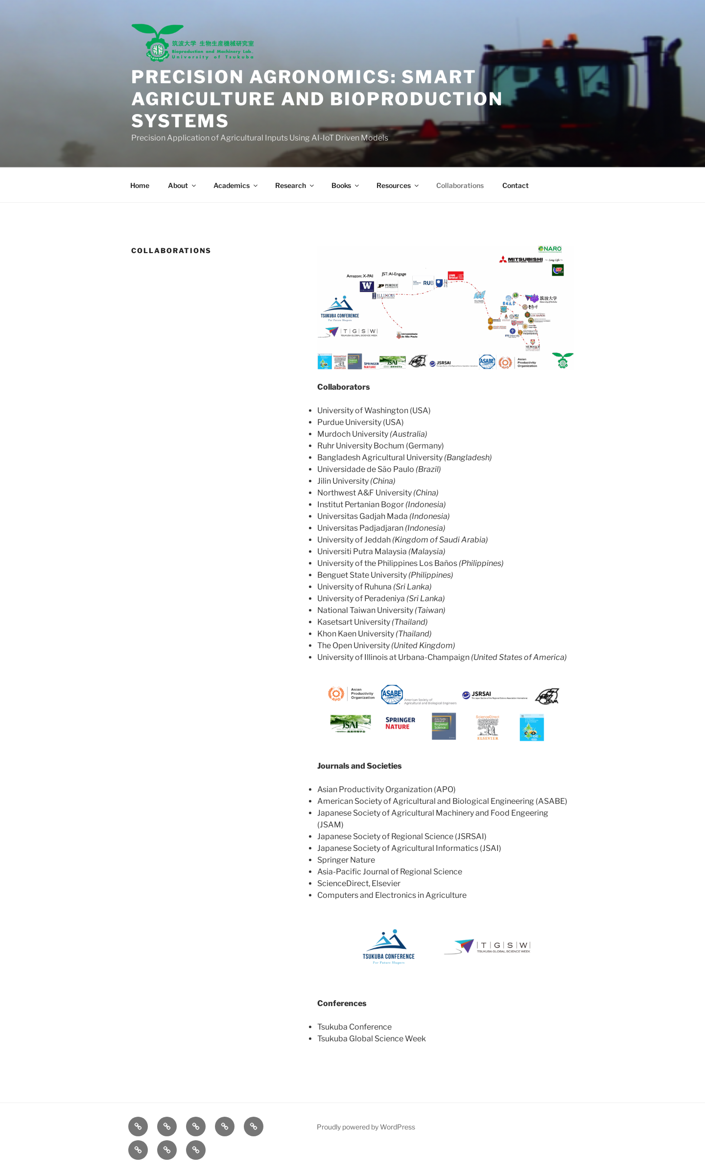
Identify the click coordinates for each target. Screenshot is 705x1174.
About (182, 185)
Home (139, 185)
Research (295, 185)
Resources (398, 185)
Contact (515, 185)
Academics (236, 185)
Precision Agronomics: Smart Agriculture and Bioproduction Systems (317, 99)
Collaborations (460, 185)
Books (345, 185)
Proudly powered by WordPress (366, 1127)
